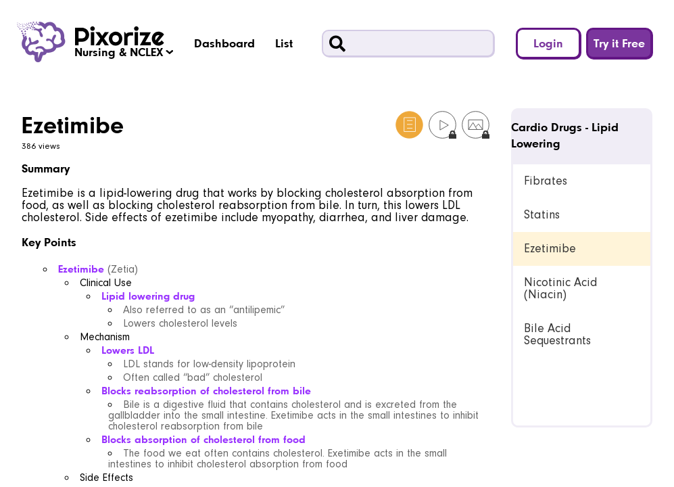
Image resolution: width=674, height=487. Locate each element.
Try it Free (619, 43)
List (284, 43)
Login (548, 43)
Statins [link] (542, 215)
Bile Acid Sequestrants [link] (557, 334)
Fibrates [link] (545, 181)
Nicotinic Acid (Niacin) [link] (560, 288)
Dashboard (224, 43)
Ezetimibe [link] (550, 248)
